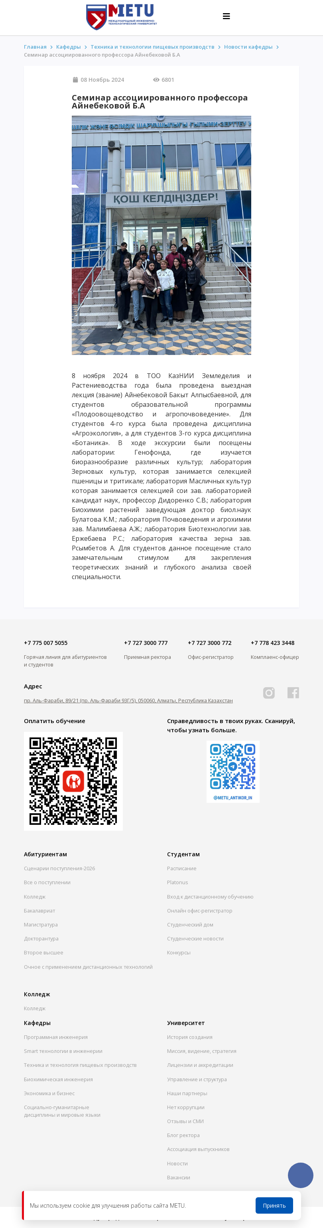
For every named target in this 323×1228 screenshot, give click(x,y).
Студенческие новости (195, 938)
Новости (177, 1163)
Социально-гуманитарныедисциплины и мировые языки (62, 1111)
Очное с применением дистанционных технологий (88, 966)
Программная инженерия (56, 1037)
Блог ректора (183, 1135)
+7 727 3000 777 (145, 643)
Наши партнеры (187, 1093)
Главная (35, 46)
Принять (274, 1205)
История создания (190, 1037)
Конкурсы (179, 952)
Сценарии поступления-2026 (59, 868)
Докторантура (41, 938)
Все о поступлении (47, 882)
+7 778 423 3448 (272, 643)
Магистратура (41, 924)
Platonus (177, 882)
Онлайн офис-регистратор (199, 910)
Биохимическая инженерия (58, 1079)
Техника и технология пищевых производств (80, 1064)
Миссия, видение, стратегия (201, 1051)
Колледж (34, 896)
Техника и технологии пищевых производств (153, 46)
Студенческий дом (190, 924)
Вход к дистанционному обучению (210, 896)
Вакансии (178, 1177)
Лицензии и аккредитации (200, 1064)
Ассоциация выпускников (198, 1149)
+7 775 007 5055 (45, 643)
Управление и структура (197, 1079)
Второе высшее (43, 952)
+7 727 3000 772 (209, 643)
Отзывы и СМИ (185, 1121)
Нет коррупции (186, 1107)
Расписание (182, 868)
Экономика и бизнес (49, 1093)
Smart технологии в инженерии (63, 1051)
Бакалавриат (39, 910)
